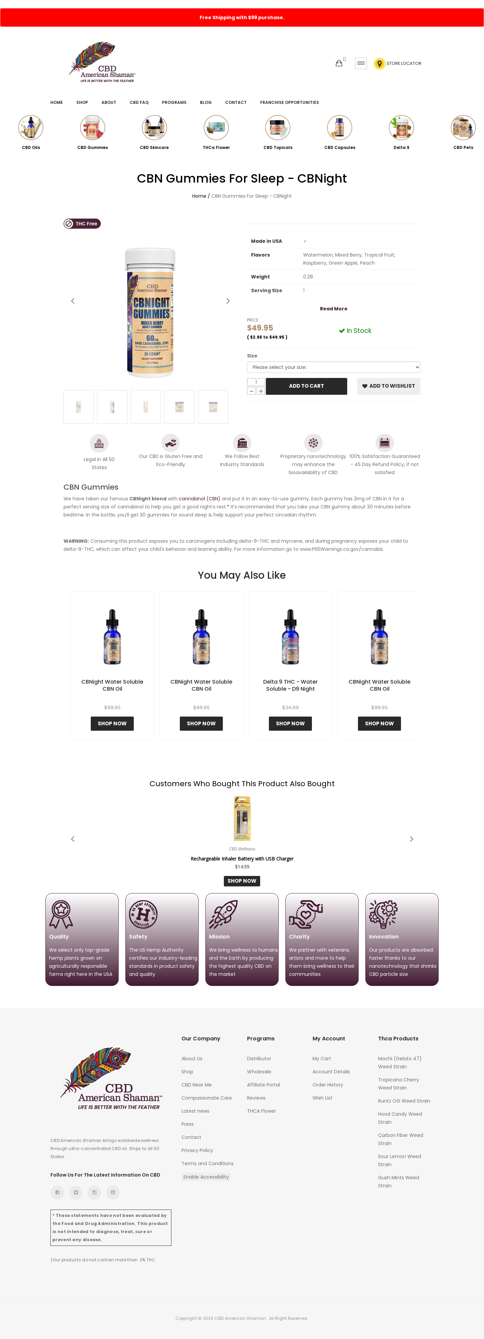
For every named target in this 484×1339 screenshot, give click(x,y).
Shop (82, 102)
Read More (334, 308)
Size (252, 355)
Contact (236, 102)
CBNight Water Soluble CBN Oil (112, 685)
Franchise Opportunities (289, 102)
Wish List (322, 1098)
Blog (206, 102)
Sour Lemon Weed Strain (399, 1160)
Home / (201, 196)
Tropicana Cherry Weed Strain (398, 1083)
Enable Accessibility (206, 1177)
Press (188, 1124)
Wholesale (259, 1071)
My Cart (322, 1058)
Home (56, 102)
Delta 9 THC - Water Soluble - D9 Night (290, 685)
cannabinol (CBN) (199, 498)
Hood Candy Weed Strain (400, 1118)
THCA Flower (261, 1111)
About (109, 102)
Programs (174, 102)
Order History (328, 1084)
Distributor (259, 1058)
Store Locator (398, 64)
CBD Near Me (197, 1084)
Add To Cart (306, 385)
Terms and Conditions (208, 1163)
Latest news (195, 1111)
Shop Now (112, 723)
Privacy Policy (197, 1150)
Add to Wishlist (388, 385)
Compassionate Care (207, 1098)
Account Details (331, 1071)
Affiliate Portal (263, 1084)
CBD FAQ (139, 102)
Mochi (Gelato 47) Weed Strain (400, 1062)
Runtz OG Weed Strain (404, 1101)
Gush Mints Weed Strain (398, 1181)
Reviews (256, 1098)
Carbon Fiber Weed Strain (400, 1139)
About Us (192, 1058)
